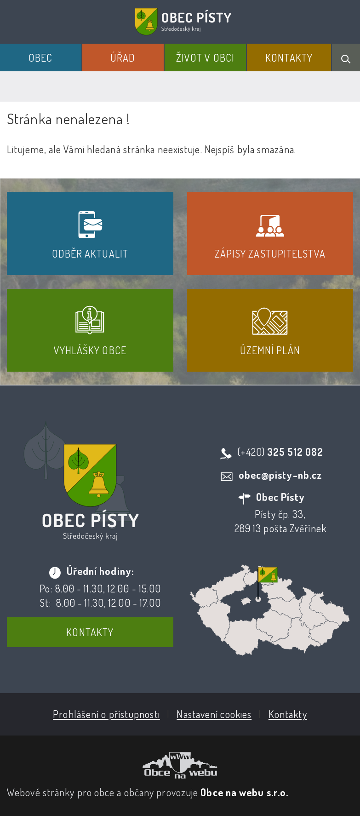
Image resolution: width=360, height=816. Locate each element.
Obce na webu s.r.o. (244, 792)
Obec (40, 57)
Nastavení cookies (214, 713)
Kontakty (289, 57)
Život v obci (205, 57)
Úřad (122, 57)
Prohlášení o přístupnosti (106, 713)
